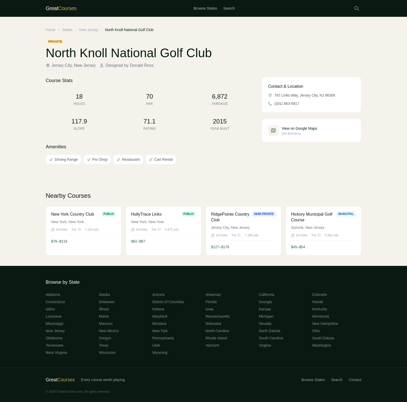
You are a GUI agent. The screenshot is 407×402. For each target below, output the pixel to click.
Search (229, 8)
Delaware (106, 302)
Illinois (104, 309)
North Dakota (269, 331)
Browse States (205, 8)
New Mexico (109, 331)
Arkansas (213, 295)
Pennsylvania (163, 338)
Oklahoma (54, 338)
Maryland (159, 316)
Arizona (158, 295)
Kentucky (319, 309)
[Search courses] (356, 8)
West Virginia (56, 352)
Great (60, 379)
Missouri (105, 323)
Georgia (265, 302)
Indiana (158, 309)
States (67, 30)
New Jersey (88, 30)
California (266, 295)
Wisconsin (107, 352)
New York (160, 331)
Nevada (265, 323)
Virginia (265, 345)
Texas (103, 345)
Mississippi (54, 323)
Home (50, 30)
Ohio (316, 331)
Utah (156, 345)
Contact (355, 380)
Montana (159, 323)
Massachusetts (218, 316)
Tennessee (54, 345)
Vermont (212, 345)
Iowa (209, 309)
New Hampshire (325, 323)
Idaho (50, 309)
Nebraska (213, 323)
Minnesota (320, 316)
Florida (211, 302)
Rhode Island (216, 338)
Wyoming (159, 352)
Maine (104, 316)
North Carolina (217, 331)
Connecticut (55, 302)
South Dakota (323, 338)
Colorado (319, 295)
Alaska (104, 295)
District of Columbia (168, 302)
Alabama (53, 295)
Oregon (105, 338)
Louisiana (53, 316)
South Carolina (271, 338)
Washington (321, 345)
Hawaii (317, 302)
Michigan (266, 316)
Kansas (265, 309)
